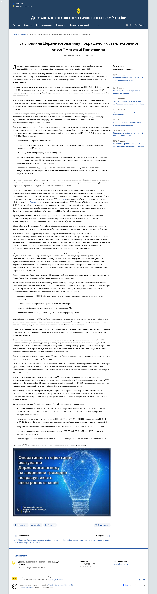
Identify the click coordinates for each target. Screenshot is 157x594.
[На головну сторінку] (79, 14)
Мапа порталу (20, 556)
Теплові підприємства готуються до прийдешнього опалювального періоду (128, 103)
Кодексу (62, 199)
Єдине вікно (61, 25)
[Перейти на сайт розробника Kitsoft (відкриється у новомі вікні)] (125, 585)
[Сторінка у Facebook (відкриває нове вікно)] (127, 25)
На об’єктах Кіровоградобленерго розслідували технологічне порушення (128, 145)
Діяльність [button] (28, 25)
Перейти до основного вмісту (1, 1)
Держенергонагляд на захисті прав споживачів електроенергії (127, 124)
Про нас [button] (16, 25)
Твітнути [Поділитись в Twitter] (51, 525)
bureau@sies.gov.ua (121, 564)
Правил (33, 202)
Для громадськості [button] (44, 25)
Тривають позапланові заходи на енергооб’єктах (126, 113)
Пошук (141, 25)
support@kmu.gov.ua (55, 579)
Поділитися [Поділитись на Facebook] (21, 525)
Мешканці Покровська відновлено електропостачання (126, 92)
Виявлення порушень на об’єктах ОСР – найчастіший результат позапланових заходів (128, 80)
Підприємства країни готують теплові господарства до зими (128, 134)
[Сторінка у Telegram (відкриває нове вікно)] (130, 25)
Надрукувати (103, 525)
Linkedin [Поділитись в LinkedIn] (37, 525)
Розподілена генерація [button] (80, 25)
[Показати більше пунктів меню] (98, 25)
